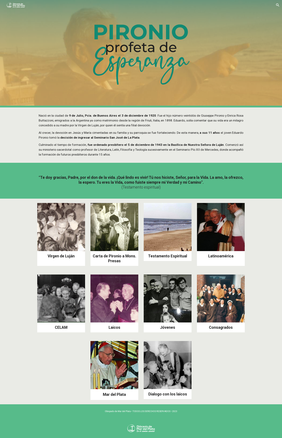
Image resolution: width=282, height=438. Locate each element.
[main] (141, 135)
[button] (277, 5)
